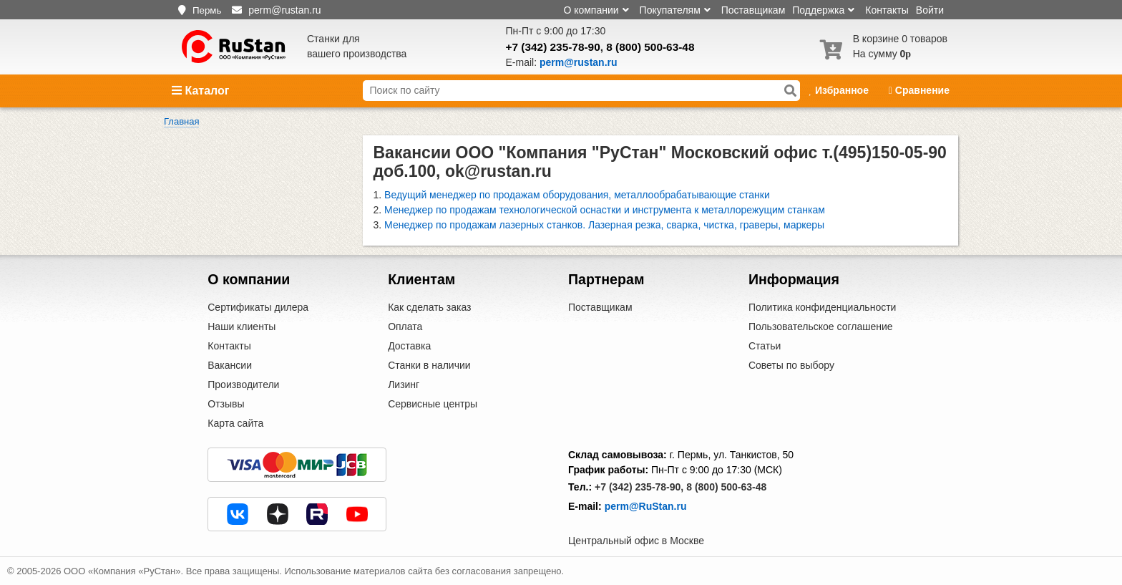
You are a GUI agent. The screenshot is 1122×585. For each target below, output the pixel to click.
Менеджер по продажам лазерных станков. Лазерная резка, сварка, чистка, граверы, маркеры (604, 225)
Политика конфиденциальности (822, 307)
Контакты (886, 10)
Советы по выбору (791, 365)
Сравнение (919, 90)
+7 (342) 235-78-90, (639, 487)
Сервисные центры (432, 404)
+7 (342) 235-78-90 (553, 47)
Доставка (409, 346)
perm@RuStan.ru (646, 506)
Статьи (764, 346)
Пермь (207, 10)
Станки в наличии (429, 365)
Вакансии (230, 365)
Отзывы (226, 404)
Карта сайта (235, 423)
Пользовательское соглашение (820, 326)
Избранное (840, 90)
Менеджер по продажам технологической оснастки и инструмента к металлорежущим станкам (604, 210)
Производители (243, 384)
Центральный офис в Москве (636, 540)
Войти (930, 10)
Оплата (405, 326)
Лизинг (403, 384)
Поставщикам (753, 10)
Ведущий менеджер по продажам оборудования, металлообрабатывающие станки (577, 194)
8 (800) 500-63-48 (650, 47)
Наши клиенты (241, 326)
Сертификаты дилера (258, 307)
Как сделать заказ (429, 307)
